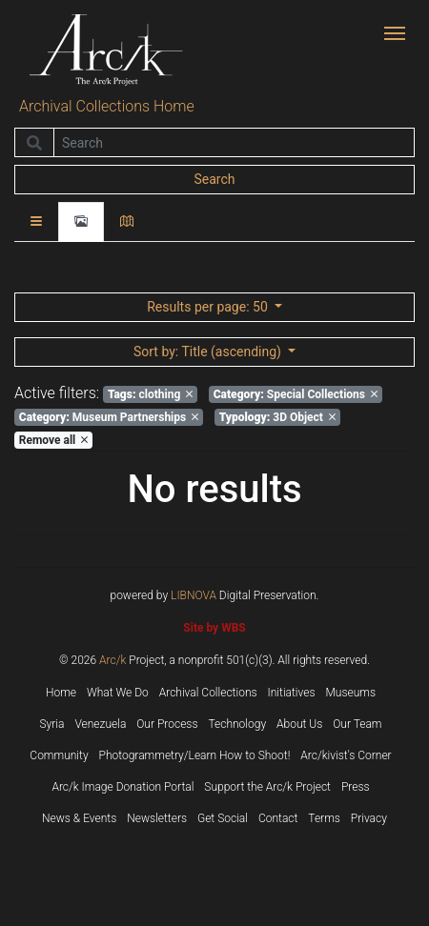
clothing (150, 394)
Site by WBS (214, 627)
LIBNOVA (193, 595)
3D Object (277, 417)
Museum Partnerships (108, 417)
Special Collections (296, 394)
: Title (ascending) (208, 351)
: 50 (209, 306)
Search (214, 179)
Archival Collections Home (106, 106)
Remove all (53, 440)
